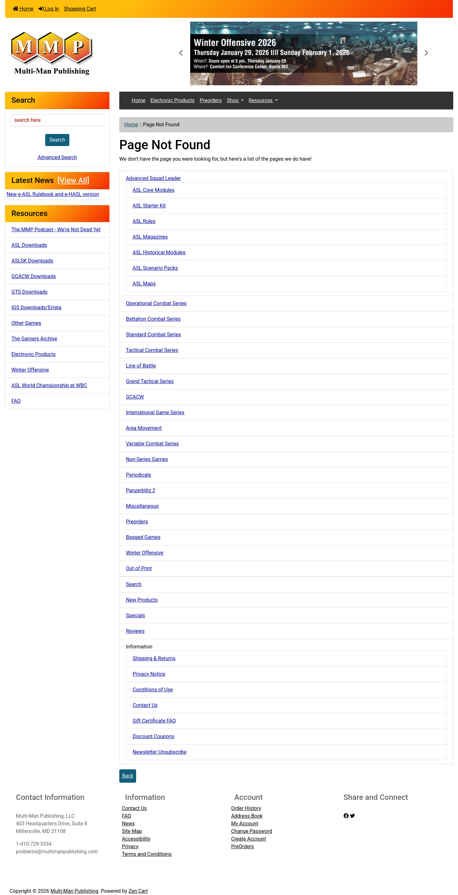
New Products (142, 600)
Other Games (26, 323)
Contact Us (145, 705)
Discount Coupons (153, 736)
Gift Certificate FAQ (154, 721)
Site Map (132, 831)
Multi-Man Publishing (74, 891)
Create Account (248, 839)
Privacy (130, 846)
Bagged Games (143, 537)
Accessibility (136, 839)
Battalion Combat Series (153, 319)
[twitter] (352, 816)
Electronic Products (33, 354)
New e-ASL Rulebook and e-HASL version (53, 194)
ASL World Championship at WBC (49, 385)
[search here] (57, 120)
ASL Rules (144, 221)
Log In (48, 9)
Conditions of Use (153, 690)
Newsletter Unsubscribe (160, 752)
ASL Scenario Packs (155, 268)
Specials (135, 615)
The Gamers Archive (34, 339)
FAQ (16, 401)
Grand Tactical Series (150, 381)
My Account (244, 824)
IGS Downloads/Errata (36, 307)
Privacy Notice (149, 674)
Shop (233, 100)
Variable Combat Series (152, 444)
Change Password (251, 831)
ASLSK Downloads (32, 261)
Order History (246, 808)
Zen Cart (138, 891)
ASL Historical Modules (159, 252)
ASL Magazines (150, 237)
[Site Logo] (79, 52)
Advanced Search (57, 157)
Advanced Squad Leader (153, 178)
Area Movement (144, 428)
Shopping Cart (80, 9)
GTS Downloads (29, 292)
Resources (261, 100)
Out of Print (139, 568)
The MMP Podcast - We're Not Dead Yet (56, 230)
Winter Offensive (30, 370)
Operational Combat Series (156, 303)
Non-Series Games (147, 459)
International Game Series (155, 412)
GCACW (135, 397)
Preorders (211, 100)
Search (57, 140)
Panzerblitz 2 (140, 490)
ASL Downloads (29, 245)
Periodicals (138, 475)
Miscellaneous (142, 506)
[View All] (73, 180)
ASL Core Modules (153, 190)
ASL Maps (144, 284)
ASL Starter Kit (149, 206)
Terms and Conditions (146, 854)
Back (127, 776)
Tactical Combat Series (152, 350)
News (128, 824)
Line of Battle (141, 366)
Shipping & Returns (154, 658)
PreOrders (242, 846)
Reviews (135, 631)
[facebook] (346, 816)
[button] (180, 53)
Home (23, 9)
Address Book (247, 816)
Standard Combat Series (153, 335)
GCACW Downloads (33, 276)
